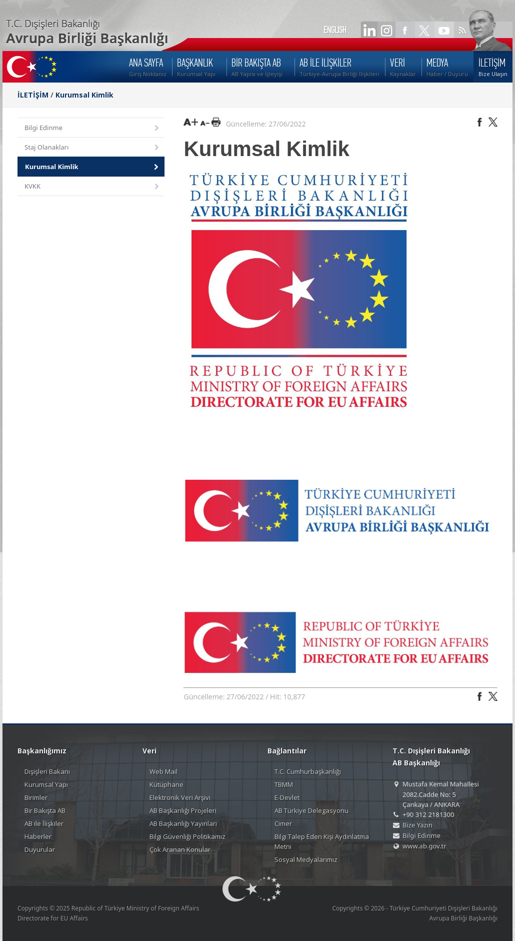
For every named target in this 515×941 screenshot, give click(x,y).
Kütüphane (167, 784)
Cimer (283, 823)
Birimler (36, 797)
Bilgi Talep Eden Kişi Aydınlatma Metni (321, 841)
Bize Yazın (417, 824)
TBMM (283, 784)
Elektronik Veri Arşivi (180, 797)
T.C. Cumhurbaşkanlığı (307, 771)
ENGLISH (335, 30)
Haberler (38, 836)
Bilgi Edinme (92, 128)
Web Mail (164, 771)
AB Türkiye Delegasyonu (311, 810)
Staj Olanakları (92, 148)
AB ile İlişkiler (44, 823)
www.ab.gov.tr (424, 845)
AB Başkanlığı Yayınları (183, 823)
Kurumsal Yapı (46, 784)
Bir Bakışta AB (45, 810)
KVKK (92, 187)
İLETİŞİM (33, 95)
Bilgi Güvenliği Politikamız (188, 836)
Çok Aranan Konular (180, 849)
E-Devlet (287, 797)
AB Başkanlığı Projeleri (183, 810)
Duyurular (39, 849)
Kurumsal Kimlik (85, 95)
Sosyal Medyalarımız (306, 859)
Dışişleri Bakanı (47, 771)
